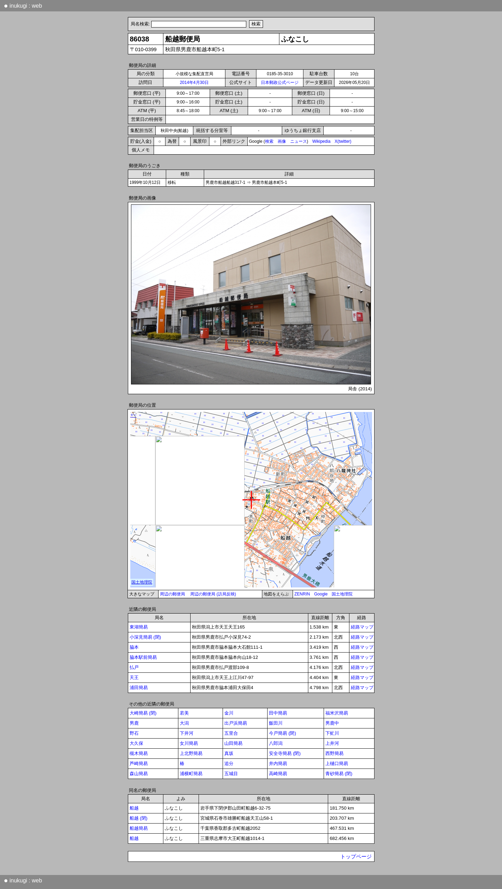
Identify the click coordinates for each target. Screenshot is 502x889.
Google (321, 594)
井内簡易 (278, 763)
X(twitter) (343, 141)
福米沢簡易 (336, 713)
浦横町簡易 (191, 773)
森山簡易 (139, 773)
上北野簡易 (191, 753)
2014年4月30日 (194, 82)
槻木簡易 (139, 753)
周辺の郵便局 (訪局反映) (213, 594)
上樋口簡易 (336, 763)
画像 (282, 141)
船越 (134, 808)
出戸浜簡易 (235, 723)
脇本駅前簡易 (143, 657)
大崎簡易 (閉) (143, 713)
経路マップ (362, 627)
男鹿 (134, 723)
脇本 (134, 647)
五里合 (231, 733)
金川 (228, 713)
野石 (134, 733)
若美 (184, 713)
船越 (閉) (139, 818)
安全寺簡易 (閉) (285, 753)
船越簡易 (139, 828)
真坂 (228, 753)
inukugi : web (23, 5)
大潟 (184, 723)
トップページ (356, 856)
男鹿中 (332, 723)
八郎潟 (276, 743)
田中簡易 (278, 713)
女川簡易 (189, 743)
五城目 (231, 773)
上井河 (332, 743)
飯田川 (276, 723)
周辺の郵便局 (172, 594)
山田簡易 (233, 743)
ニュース (298, 141)
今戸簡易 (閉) (282, 733)
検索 (269, 141)
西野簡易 (334, 753)
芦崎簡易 (139, 763)
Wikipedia (321, 141)
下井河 (186, 733)
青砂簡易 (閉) (339, 773)
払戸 (134, 667)
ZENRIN (302, 594)
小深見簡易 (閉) (145, 637)
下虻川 (332, 733)
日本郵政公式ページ (280, 82)
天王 (134, 677)
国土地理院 (342, 594)
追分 (228, 763)
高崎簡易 (278, 773)
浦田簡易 (139, 687)
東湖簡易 (139, 627)
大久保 (136, 743)
